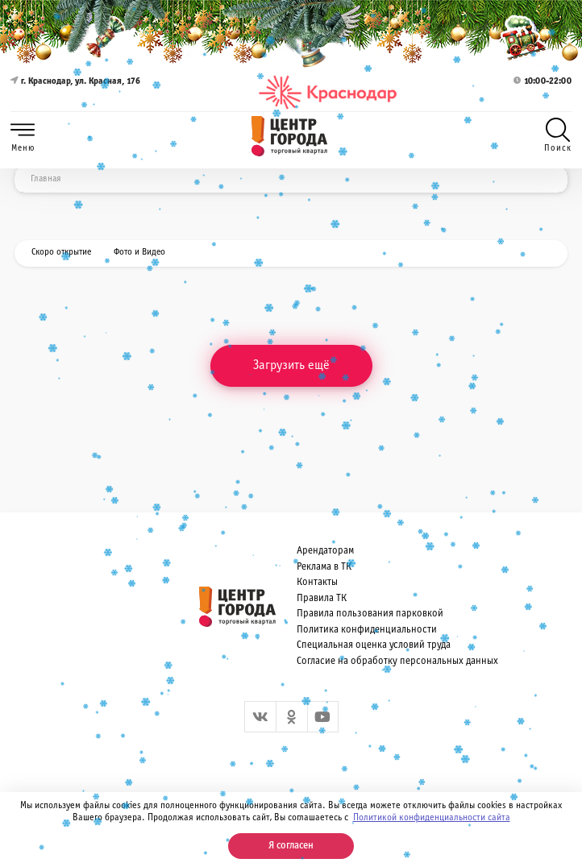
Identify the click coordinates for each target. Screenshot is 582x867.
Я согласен (291, 846)
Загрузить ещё (291, 365)
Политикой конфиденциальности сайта (431, 818)
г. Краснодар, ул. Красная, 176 (75, 92)
